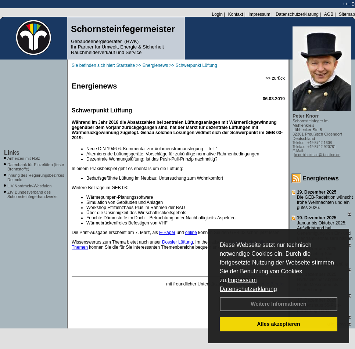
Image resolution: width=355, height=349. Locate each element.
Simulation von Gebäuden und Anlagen (124, 202)
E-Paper (167, 232)
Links (11, 153)
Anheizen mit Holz (23, 158)
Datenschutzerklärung (248, 289)
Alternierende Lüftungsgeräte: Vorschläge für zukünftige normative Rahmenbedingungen (172, 153)
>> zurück (275, 78)
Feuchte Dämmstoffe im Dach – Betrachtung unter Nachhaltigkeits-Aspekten (161, 217)
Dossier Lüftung (177, 242)
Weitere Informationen (278, 304)
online (191, 232)
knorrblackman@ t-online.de (317, 155)
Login (217, 14)
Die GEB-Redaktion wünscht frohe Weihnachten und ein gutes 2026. (325, 202)
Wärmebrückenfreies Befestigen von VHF (127, 223)
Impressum (242, 280)
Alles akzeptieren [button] (278, 324)
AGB (328, 14)
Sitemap (347, 14)
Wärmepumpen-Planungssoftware (119, 197)
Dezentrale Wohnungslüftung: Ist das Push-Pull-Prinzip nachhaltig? (152, 159)
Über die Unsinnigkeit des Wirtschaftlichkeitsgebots (136, 212)
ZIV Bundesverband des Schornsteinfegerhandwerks (32, 194)
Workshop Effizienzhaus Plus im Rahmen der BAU (135, 207)
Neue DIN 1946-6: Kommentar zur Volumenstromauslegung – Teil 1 (152, 148)
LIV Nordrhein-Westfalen (29, 186)
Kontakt (235, 14)
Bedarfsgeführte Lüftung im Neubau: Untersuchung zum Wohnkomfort (154, 178)
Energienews (320, 178)
